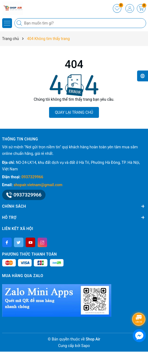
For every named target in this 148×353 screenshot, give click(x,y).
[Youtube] (30, 242)
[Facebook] (7, 242)
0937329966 (32, 177)
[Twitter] (18, 242)
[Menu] (7, 23)
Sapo (85, 345)
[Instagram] (42, 242)
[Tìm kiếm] (19, 23)
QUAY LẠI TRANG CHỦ (74, 112)
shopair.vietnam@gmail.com (38, 185)
